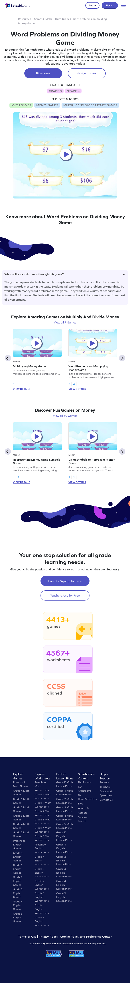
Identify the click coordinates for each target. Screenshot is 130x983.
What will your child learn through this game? (64, 274)
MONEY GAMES (47, 105)
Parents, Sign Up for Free (65, 581)
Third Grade (62, 19)
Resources (24, 19)
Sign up (110, 5)
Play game (43, 73)
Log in (92, 5)
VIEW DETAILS (21, 389)
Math (48, 19)
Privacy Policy (48, 936)
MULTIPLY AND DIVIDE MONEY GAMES (90, 105)
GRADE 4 (73, 91)
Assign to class (86, 73)
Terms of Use (27, 936)
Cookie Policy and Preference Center (86, 936)
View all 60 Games (65, 415)
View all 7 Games (65, 322)
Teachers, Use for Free (65, 595)
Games (38, 19)
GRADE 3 (55, 91)
